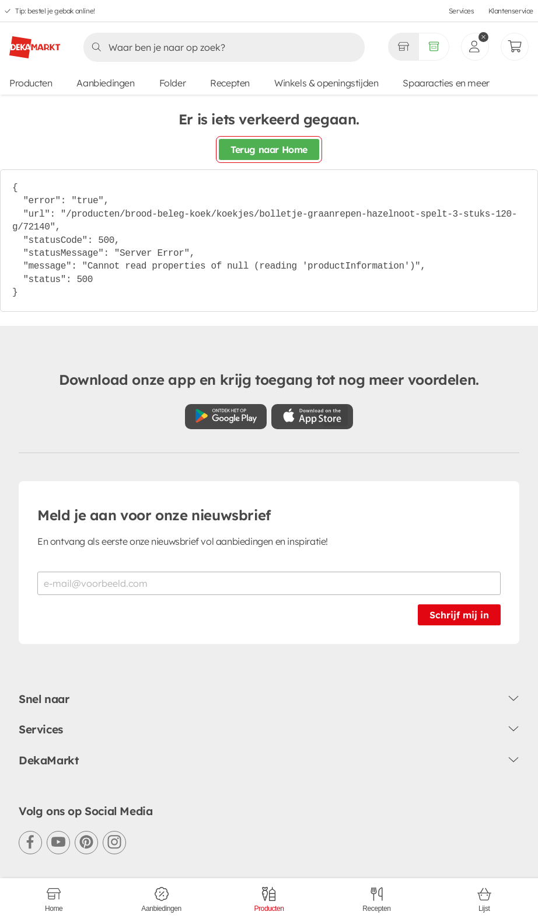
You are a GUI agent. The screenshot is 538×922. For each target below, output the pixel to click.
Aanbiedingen (105, 83)
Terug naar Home (269, 149)
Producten (30, 83)
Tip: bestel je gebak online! (55, 10)
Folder (172, 83)
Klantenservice (510, 10)
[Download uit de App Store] (312, 416)
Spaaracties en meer (446, 83)
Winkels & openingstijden (326, 83)
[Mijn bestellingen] (515, 47)
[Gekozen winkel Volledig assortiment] (403, 47)
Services (461, 10)
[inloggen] (475, 47)
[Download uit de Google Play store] (226, 416)
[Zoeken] (221, 47)
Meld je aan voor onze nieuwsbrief (154, 515)
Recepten (230, 83)
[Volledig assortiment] (433, 47)
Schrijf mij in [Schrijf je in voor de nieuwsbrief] (459, 615)
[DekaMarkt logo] (34, 42)
